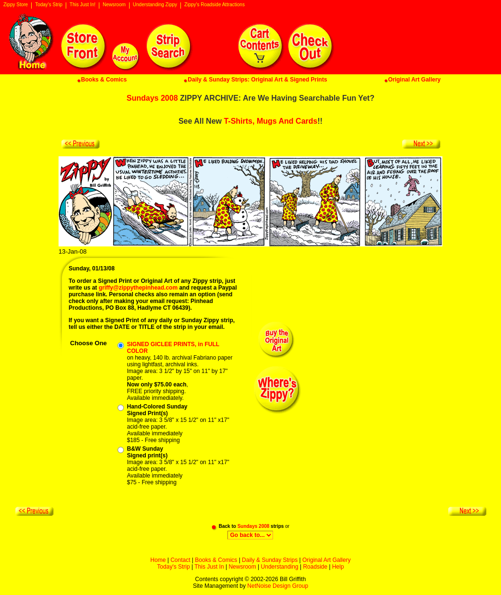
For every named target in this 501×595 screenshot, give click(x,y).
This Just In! (82, 4)
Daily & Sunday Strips (270, 560)
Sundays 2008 (152, 98)
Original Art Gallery (326, 560)
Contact (180, 560)
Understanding (279, 566)
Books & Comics (216, 560)
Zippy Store (15, 4)
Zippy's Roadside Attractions (214, 4)
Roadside (315, 566)
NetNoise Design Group (277, 586)
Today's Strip (48, 4)
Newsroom (114, 4)
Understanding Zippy (155, 4)
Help (338, 566)
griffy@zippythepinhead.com (138, 287)
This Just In (209, 566)
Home (158, 560)
